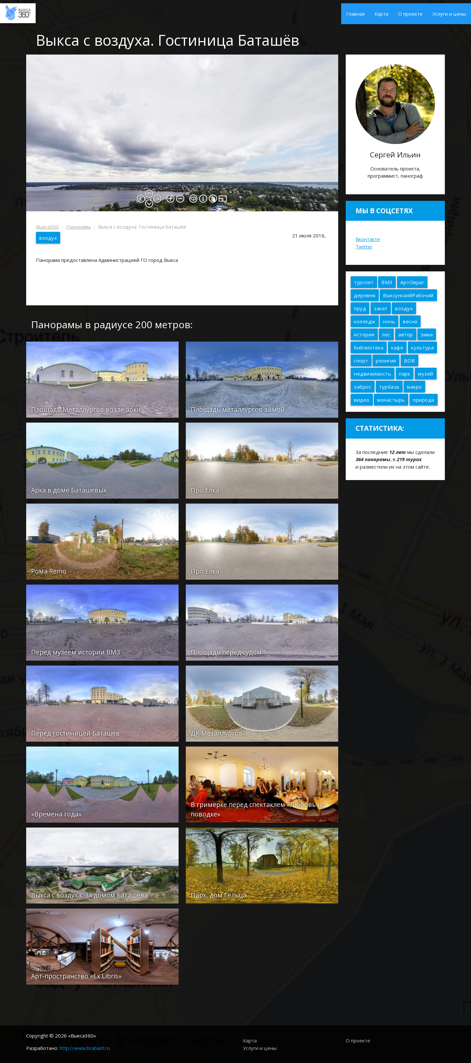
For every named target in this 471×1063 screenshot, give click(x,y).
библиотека (368, 347)
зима (427, 334)
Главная (355, 13)
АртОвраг (412, 282)
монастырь (391, 399)
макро (414, 386)
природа (423, 399)
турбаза (389, 386)
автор (405, 334)
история (364, 334)
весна (410, 321)
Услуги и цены (449, 13)
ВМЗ (386, 282)
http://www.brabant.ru (85, 1048)
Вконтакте (368, 239)
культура (422, 347)
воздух (48, 237)
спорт (361, 360)
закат (381, 308)
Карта (381, 13)
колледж (364, 321)
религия (386, 360)
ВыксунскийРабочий (408, 295)
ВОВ (409, 360)
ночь (389, 321)
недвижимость (372, 373)
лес (386, 334)
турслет (364, 282)
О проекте (410, 13)
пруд (360, 308)
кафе (397, 347)
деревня (364, 295)
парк (404, 373)
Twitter (364, 246)
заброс (362, 386)
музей (425, 373)
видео (362, 399)
